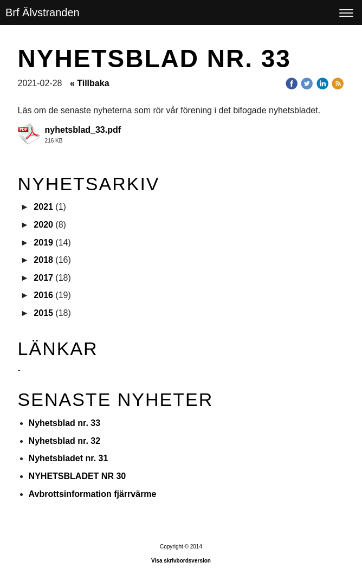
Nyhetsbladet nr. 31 (68, 458)
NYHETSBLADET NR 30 (77, 476)
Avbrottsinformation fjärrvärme (93, 494)
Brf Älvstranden (42, 12)
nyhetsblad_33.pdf (83, 129)
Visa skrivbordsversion (181, 561)
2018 (43, 259)
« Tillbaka (89, 83)
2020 (43, 224)
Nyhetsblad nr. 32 (65, 440)
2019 (43, 242)
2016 (43, 295)
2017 (43, 277)
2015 (43, 313)
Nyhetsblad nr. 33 (65, 423)
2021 (43, 206)
